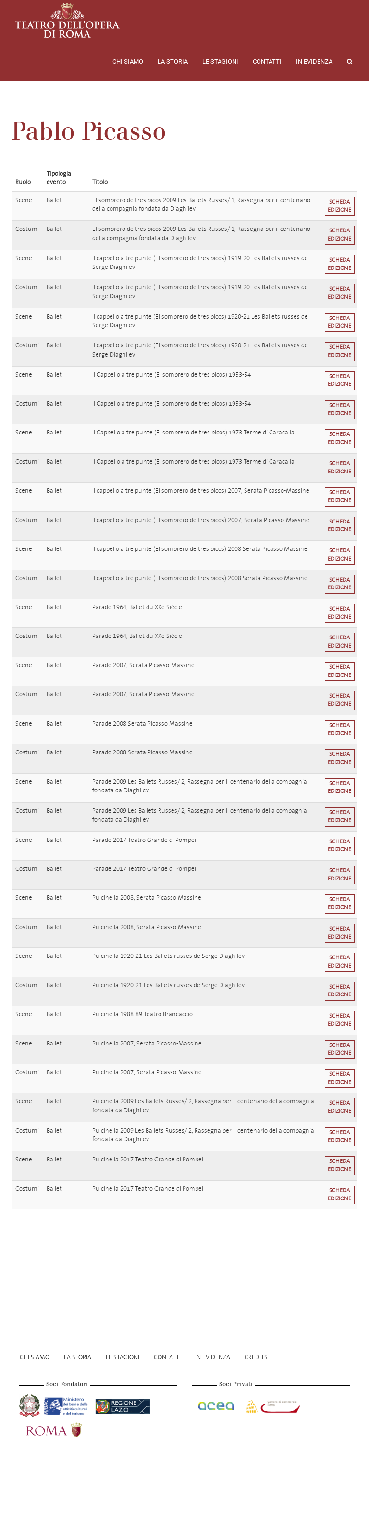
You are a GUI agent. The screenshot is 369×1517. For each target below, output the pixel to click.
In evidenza (314, 61)
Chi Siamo (127, 61)
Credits (256, 1357)
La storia (173, 61)
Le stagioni (220, 61)
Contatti (267, 61)
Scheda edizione (339, 206)
